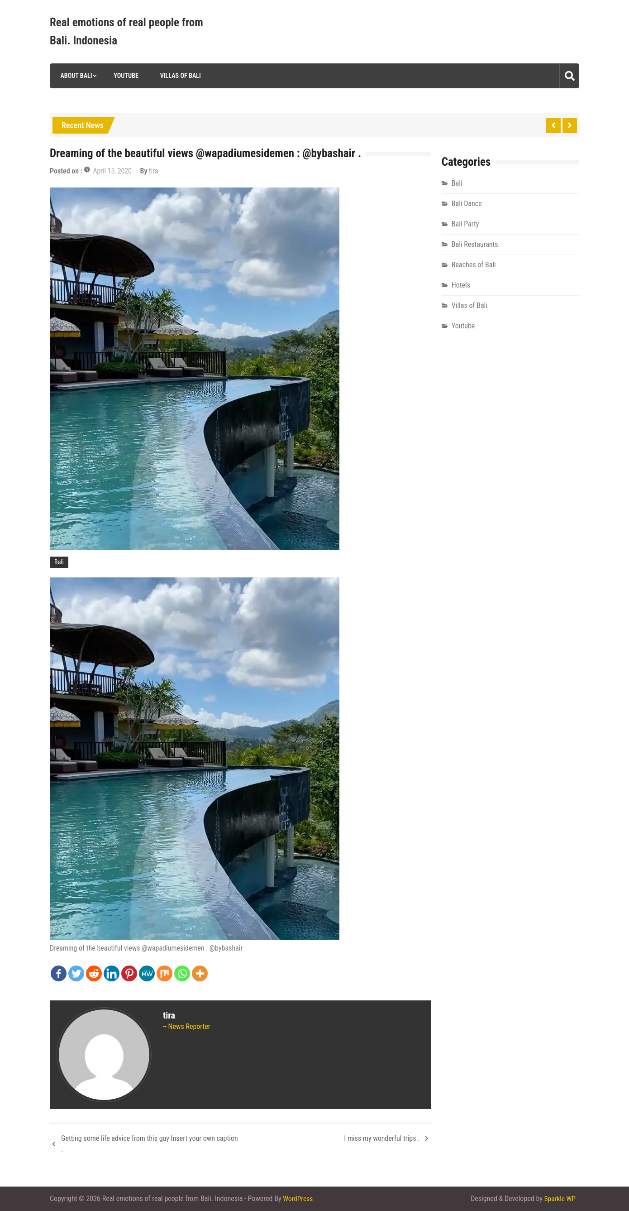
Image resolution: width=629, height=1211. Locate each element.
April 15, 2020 (112, 171)
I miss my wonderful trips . (381, 1138)
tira (153, 171)
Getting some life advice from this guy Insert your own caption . (149, 1143)
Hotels (461, 285)
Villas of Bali (179, 75)
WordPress (298, 1198)
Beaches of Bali (474, 264)
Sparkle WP (559, 1198)
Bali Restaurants (475, 244)
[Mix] (164, 973)
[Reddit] (94, 973)
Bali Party (465, 224)
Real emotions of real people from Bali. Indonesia (126, 31)
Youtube (124, 75)
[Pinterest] (129, 973)
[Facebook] (59, 973)
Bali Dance (467, 203)
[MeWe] (147, 973)
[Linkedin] (111, 973)
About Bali (74, 75)
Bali (59, 562)
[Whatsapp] (182, 973)
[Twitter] (76, 973)
